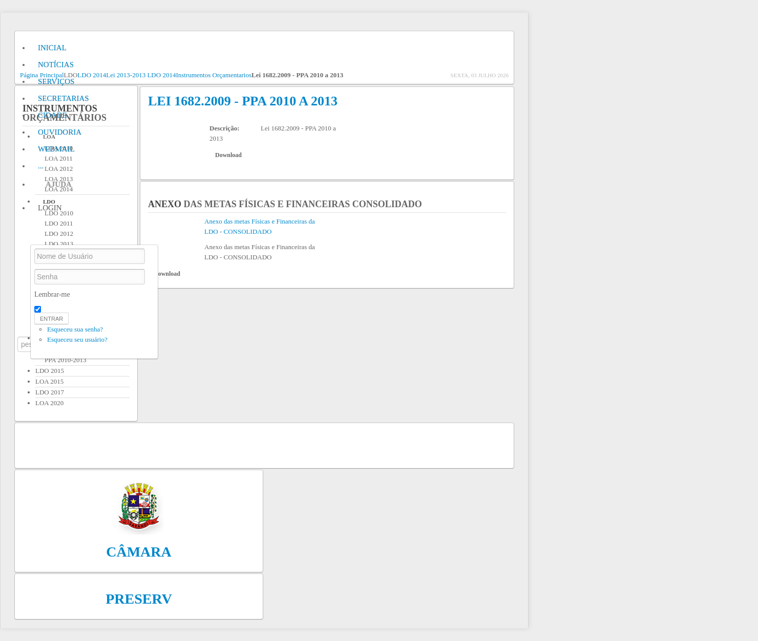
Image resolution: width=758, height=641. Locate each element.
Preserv (139, 599)
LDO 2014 (91, 75)
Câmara (139, 552)
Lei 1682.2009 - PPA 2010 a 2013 (243, 101)
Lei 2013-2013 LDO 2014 (141, 75)
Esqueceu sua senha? (75, 329)
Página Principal (42, 75)
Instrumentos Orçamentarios (213, 75)
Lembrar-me (52, 294)
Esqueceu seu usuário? (77, 339)
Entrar (51, 319)
